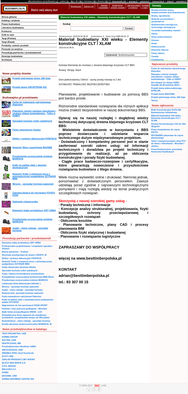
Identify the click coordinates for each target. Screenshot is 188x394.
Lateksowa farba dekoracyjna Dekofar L (21, 283)
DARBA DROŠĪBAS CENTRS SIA (18, 379)
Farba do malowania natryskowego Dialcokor (31, 103)
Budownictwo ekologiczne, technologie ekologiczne (164, 25)
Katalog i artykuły (11, 20)
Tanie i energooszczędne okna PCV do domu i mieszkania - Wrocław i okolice (168, 143)
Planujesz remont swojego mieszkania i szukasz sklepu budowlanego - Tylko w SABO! (34, 113)
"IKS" (97, 385)
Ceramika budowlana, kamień (165, 30)
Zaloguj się (89, 6)
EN (81, 1)
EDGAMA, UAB (9, 376)
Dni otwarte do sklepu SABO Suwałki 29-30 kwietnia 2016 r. (166, 83)
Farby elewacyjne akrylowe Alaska (19, 267)
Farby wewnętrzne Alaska (26, 130)
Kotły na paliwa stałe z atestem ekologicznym (29, 166)
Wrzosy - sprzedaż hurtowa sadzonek (33, 184)
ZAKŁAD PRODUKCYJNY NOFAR (18, 359)
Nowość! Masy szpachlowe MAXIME (32, 147)
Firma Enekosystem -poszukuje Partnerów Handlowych (166, 150)
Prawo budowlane (11, 24)
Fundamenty (157, 59)
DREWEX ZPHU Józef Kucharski (18, 353)
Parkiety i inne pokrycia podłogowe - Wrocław (24, 309)
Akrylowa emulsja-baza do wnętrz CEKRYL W (24, 255)
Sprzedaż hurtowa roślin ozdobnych (32, 121)
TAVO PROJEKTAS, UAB (14, 333)
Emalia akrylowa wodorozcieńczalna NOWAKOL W (27, 324)
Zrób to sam (8, 34)
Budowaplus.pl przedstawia (20, 97)
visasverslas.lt (158, 1)
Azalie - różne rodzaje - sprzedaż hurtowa (30, 229)
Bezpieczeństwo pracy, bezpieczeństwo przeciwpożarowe (168, 11)
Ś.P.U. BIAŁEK (9, 366)
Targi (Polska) (9, 38)
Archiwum (7, 59)
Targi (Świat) (8, 42)
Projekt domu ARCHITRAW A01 (29, 87)
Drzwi (154, 43)
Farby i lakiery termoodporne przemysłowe (23, 274)
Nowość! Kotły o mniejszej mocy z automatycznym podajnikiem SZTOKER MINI (34, 176)
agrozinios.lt (181, 1)
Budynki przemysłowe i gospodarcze (162, 20)
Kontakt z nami (145, 6)
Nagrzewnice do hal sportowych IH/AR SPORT (24, 305)
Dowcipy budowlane (12, 56)
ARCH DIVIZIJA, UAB (12, 350)
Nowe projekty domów (16, 73)
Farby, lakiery (157, 53)
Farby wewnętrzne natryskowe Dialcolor (21, 296)
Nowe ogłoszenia (163, 105)
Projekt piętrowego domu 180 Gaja (31, 78)
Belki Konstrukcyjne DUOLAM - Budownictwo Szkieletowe (166, 111)
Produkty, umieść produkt (15, 45)
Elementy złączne (159, 50)
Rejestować (76, 6)
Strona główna (9, 17)
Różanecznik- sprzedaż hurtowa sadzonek (22, 293)
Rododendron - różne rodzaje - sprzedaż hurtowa (26, 321)
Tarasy (154, 100)
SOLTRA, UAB (9, 340)
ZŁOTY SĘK (8, 356)
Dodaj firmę (117, 5)
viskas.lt (170, 1)
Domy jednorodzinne (161, 37)
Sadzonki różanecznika (25, 201)
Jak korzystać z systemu (133, 6)
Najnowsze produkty (165, 64)
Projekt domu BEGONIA (163, 94)
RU (72, 1)
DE (94, 1)
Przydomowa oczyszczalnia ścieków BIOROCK (32, 157)
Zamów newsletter (103, 6)
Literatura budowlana (13, 27)
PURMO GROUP (10, 337)
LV (68, 1)
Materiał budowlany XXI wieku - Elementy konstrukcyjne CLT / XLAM (166, 118)
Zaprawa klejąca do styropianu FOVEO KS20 (33, 194)
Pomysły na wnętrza (12, 49)
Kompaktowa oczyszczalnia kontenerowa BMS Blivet (28, 277)
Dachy (154, 34)
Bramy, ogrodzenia (160, 16)
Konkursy (7, 31)
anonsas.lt (133, 1)
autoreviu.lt (144, 1)
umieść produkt (118, 7)
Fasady (154, 56)
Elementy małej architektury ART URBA (34, 210)
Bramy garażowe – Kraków (15, 252)
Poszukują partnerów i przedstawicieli (21, 52)
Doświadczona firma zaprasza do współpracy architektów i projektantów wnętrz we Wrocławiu (25, 316)
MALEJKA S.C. (9, 369)
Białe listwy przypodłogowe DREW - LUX (22, 312)
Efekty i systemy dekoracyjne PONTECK (34, 138)
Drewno (155, 40)
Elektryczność (158, 46)
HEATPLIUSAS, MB (11, 343)
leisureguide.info (119, 1)
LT (57, 1)
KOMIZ (5, 372)
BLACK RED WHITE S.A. (14, 363)
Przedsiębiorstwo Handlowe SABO (19, 346)
